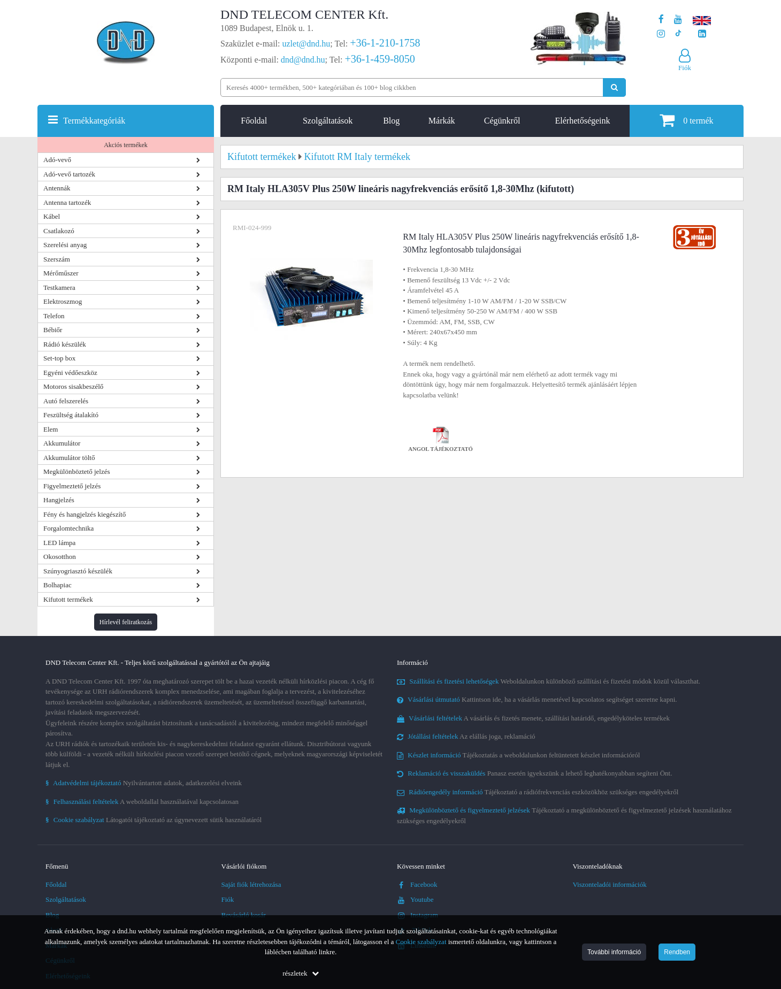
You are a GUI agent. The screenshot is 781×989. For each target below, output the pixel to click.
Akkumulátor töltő (69, 458)
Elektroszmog (62, 301)
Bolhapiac (57, 585)
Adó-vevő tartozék (69, 174)
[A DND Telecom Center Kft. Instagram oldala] (661, 34)
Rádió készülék (64, 344)
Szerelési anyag (65, 245)
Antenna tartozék (67, 202)
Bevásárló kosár (243, 915)
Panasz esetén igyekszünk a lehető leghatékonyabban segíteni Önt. (534, 773)
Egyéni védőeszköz (70, 373)
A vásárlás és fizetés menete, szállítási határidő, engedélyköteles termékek (533, 718)
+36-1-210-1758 (385, 43)
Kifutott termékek (68, 599)
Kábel (51, 216)
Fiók (227, 899)
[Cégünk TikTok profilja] (678, 34)
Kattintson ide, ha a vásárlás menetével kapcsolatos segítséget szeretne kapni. (537, 699)
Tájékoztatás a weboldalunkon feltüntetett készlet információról (518, 755)
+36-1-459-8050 (379, 59)
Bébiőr (52, 330)
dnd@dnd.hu (303, 59)
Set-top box (59, 358)
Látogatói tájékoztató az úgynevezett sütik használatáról (153, 820)
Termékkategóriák (94, 120)
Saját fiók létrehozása (251, 884)
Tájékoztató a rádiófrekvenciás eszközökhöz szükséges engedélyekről (537, 792)
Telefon (54, 316)
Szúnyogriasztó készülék (77, 571)
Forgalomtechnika (68, 528)
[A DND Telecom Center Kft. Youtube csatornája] (678, 20)
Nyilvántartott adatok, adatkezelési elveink (143, 783)
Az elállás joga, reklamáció (466, 736)
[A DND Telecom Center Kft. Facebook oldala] (661, 20)
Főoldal (254, 120)
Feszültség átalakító (70, 415)
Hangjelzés (58, 500)
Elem (50, 429)
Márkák (441, 120)
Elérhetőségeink (582, 120)
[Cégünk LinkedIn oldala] (702, 34)
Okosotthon (59, 557)
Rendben (677, 952)
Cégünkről (502, 120)
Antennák (57, 188)
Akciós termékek (126, 145)
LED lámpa (59, 543)
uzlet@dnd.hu (306, 43)
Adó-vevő (57, 160)
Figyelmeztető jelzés (72, 486)
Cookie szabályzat (421, 942)
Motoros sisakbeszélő (73, 386)
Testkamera (59, 287)
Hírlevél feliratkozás (125, 622)
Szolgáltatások (328, 120)
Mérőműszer (61, 273)
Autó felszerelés (65, 401)
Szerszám (56, 259)
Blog (391, 120)
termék (686, 120)
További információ (614, 952)
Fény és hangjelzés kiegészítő (84, 514)
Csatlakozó (58, 231)
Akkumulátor (61, 443)
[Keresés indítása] (614, 87)
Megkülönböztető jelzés (76, 471)
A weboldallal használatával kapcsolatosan (142, 802)
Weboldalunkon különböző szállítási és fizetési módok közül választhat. (548, 681)
